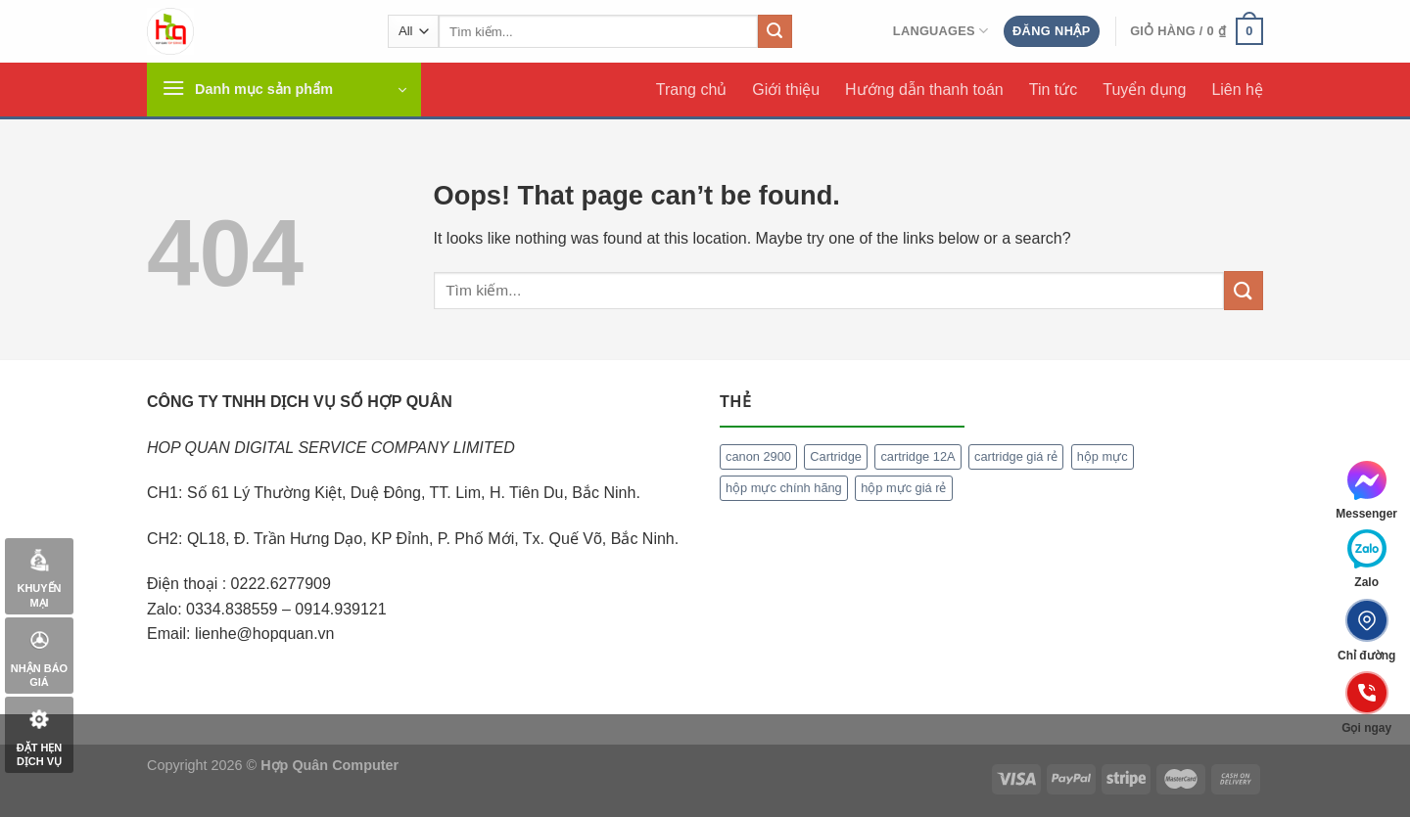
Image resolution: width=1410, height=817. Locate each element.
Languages (941, 31)
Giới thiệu (786, 89)
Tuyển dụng (1144, 89)
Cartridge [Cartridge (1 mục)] (836, 456)
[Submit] (774, 31)
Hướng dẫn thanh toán (924, 89)
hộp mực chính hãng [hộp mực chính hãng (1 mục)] (784, 487)
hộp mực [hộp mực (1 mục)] (1102, 456)
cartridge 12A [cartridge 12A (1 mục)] (917, 456)
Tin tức (1053, 89)
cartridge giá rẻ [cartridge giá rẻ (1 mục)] (1016, 456)
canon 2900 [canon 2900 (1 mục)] (758, 456)
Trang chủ (692, 89)
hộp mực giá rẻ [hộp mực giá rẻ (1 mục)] (903, 487)
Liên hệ (1237, 89)
